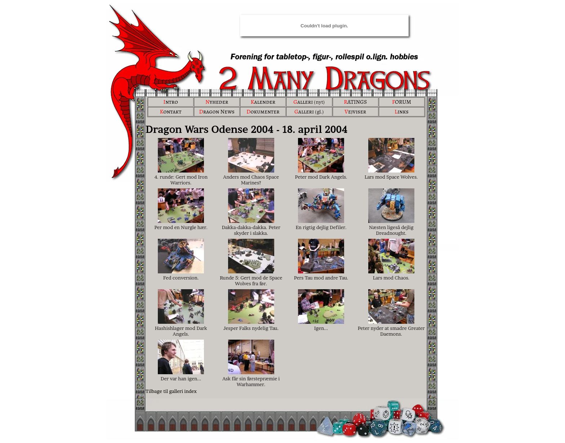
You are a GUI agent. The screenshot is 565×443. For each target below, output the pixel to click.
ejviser (355, 112)
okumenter (263, 112)
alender (262, 102)
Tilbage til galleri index (171, 391)
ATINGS (355, 102)
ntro (170, 102)
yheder (216, 102)
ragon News (217, 112)
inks (402, 112)
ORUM (401, 102)
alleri (303, 102)
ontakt (170, 112)
